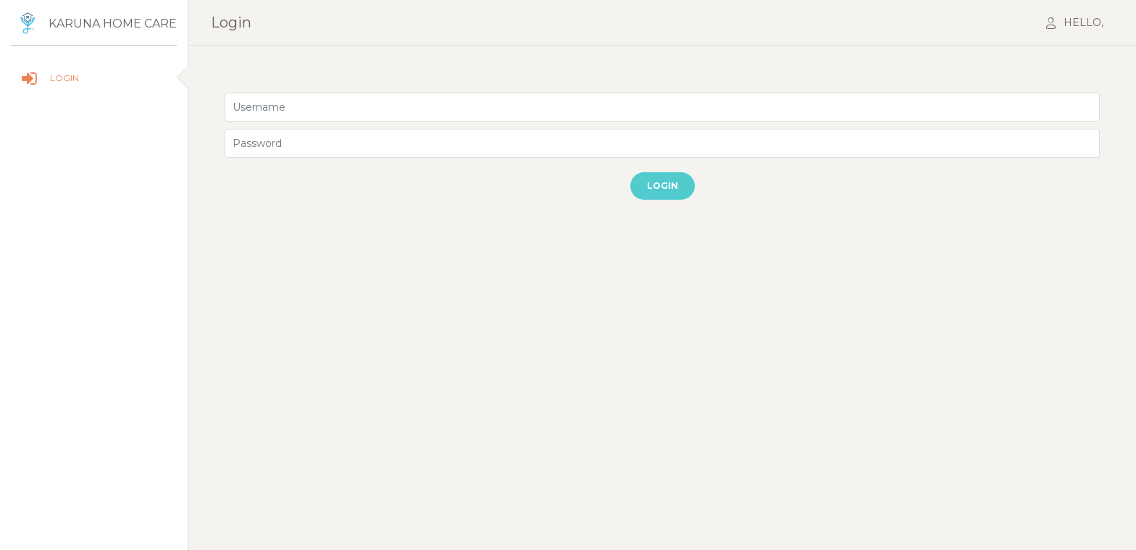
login (231, 22)
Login (662, 185)
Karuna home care (113, 23)
